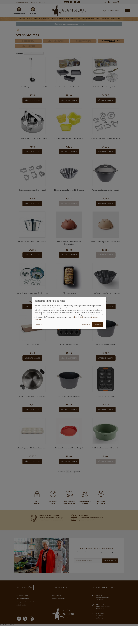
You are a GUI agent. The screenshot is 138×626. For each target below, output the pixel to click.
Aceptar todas (97, 324)
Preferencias (39, 324)
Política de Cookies (79, 317)
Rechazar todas (86, 324)
